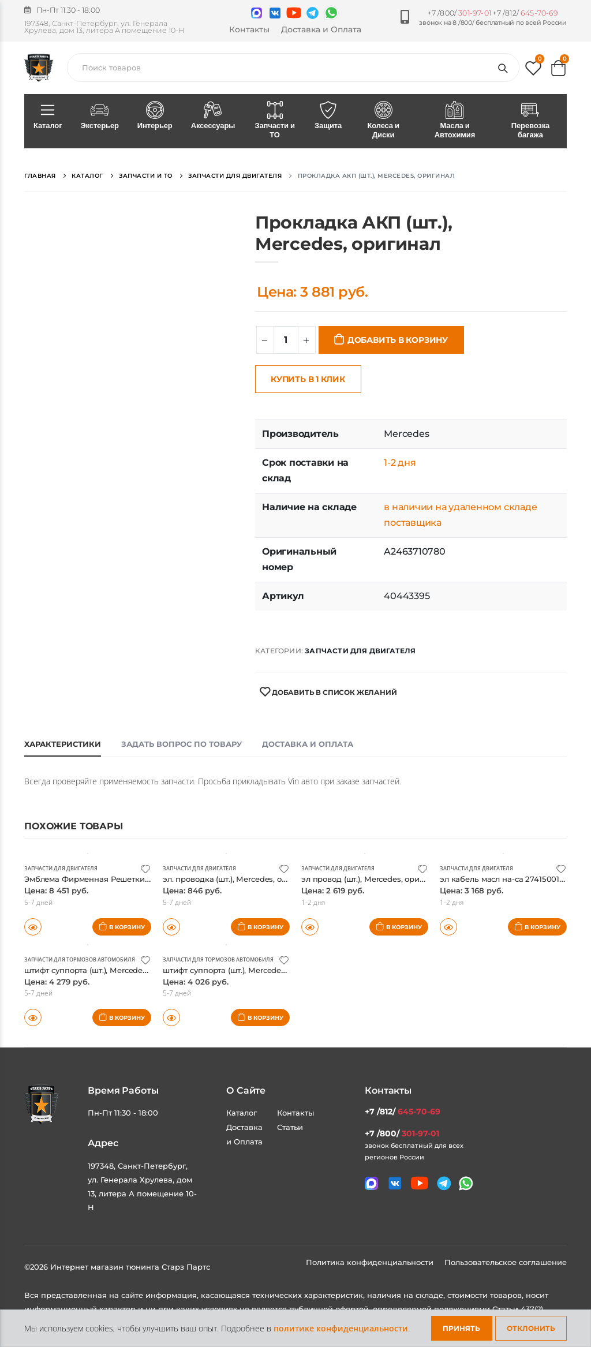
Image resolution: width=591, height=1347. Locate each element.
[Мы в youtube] (293, 12)
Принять (461, 1328)
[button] (533, 70)
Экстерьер (99, 116)
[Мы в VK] (275, 13)
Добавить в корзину (397, 340)
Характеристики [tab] (62, 744)
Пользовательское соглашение (505, 1262)
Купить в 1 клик (308, 379)
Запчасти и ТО (274, 120)
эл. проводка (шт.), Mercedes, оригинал (249, 878)
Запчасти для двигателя (360, 650)
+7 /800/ (459, 13)
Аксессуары (213, 116)
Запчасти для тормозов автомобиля (85, 959)
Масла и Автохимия (455, 120)
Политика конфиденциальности (371, 1262)
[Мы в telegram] (312, 13)
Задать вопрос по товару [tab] (181, 744)
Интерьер (155, 116)
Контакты (249, 29)
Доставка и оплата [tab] (307, 744)
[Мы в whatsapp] (331, 12)
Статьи (290, 1127)
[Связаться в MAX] (256, 13)
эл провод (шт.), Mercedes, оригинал (381, 878)
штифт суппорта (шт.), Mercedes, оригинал (117, 969)
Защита (328, 116)
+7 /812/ (525, 13)
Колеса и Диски (383, 120)
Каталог (47, 116)
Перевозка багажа (530, 120)
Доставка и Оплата (321, 29)
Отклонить (531, 1328)
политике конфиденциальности (341, 1328)
